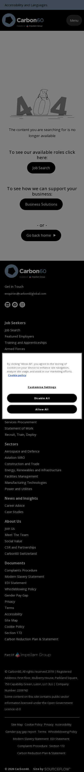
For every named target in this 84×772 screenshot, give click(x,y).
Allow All (41, 409)
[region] (42, 386)
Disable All (42, 398)
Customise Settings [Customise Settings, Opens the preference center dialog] (42, 387)
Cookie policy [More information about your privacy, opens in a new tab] (17, 375)
